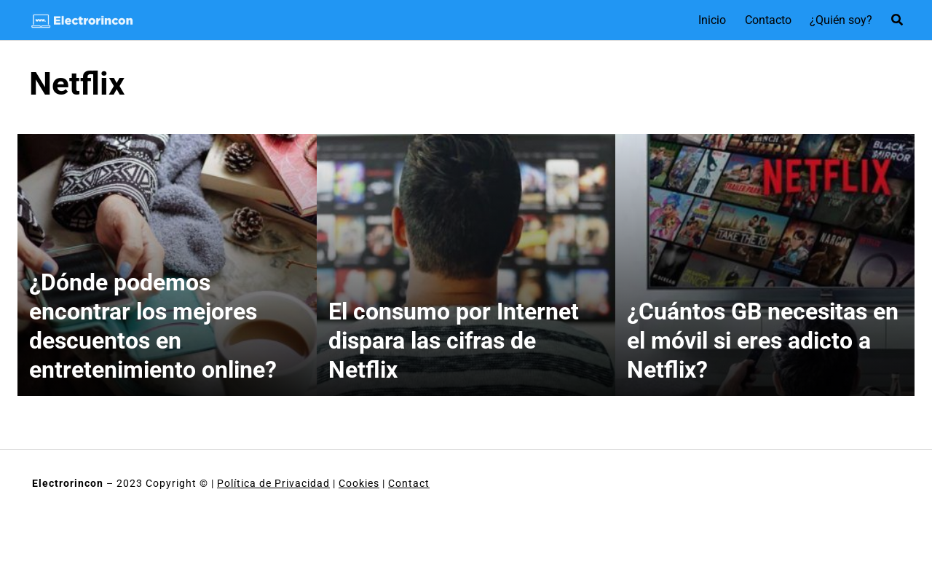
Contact (409, 483)
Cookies (359, 483)
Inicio (712, 20)
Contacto (768, 20)
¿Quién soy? (841, 20)
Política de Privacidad (273, 483)
